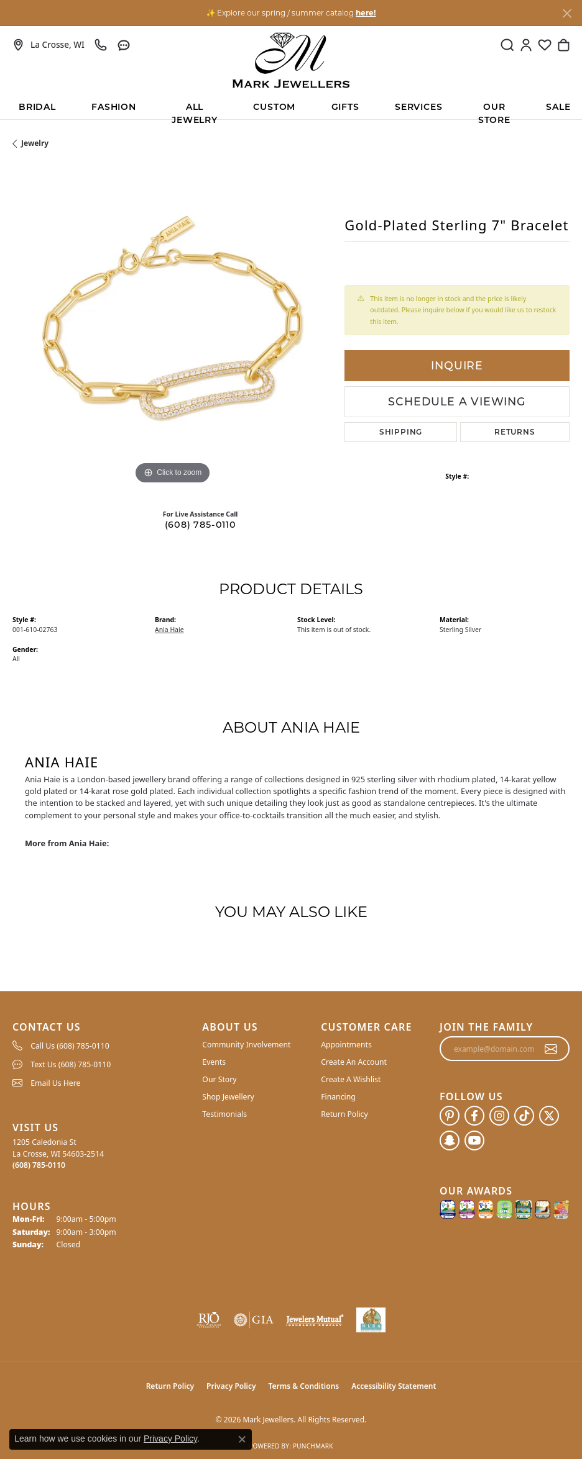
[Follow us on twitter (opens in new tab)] (549, 1116)
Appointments (346, 1044)
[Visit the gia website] (254, 1320)
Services (418, 106)
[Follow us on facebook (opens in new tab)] (474, 1116)
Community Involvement (246, 1044)
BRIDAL (37, 106)
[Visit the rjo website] (208, 1320)
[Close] (567, 13)
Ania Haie (169, 629)
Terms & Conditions (304, 1386)
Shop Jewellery (228, 1096)
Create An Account (354, 1062)
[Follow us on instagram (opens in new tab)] (499, 1116)
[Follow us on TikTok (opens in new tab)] (524, 1116)
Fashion (113, 106)
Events (214, 1062)
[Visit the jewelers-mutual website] (314, 1320)
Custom (274, 106)
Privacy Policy (231, 1386)
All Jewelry (195, 110)
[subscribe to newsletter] (551, 1048)
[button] (507, 44)
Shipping (400, 431)
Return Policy (344, 1114)
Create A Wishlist (351, 1079)
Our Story (219, 1079)
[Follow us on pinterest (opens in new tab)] (450, 1116)
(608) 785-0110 (200, 524)
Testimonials (224, 1114)
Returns (514, 431)
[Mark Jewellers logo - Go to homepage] (291, 60)
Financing (338, 1096)
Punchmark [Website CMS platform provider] (313, 1446)
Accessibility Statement (393, 1386)
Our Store (494, 110)
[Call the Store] (38, 1165)
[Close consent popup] (242, 1439)
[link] (48, 44)
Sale (558, 106)
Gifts (345, 106)
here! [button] (366, 12)
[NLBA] (371, 1320)
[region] (172, 327)
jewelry (34, 143)
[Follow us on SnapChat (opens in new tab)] (450, 1140)
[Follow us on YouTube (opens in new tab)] (474, 1140)
